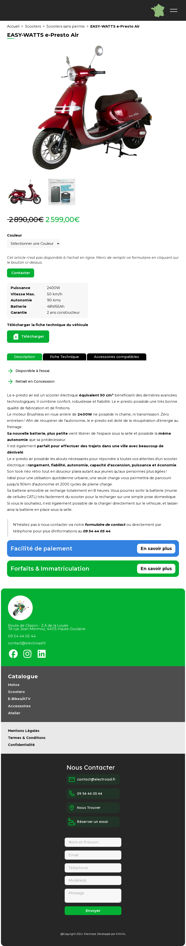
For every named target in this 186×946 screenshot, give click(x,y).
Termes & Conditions (27, 738)
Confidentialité (21, 745)
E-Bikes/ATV (19, 699)
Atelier (14, 713)
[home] (84, 10)
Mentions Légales (23, 731)
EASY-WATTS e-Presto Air (115, 26)
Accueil (13, 26)
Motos (13, 685)
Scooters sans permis (65, 26)
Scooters (33, 26)
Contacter (20, 273)
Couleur (14, 235)
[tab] (24, 356)
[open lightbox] (93, 109)
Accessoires (19, 706)
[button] (173, 10)
